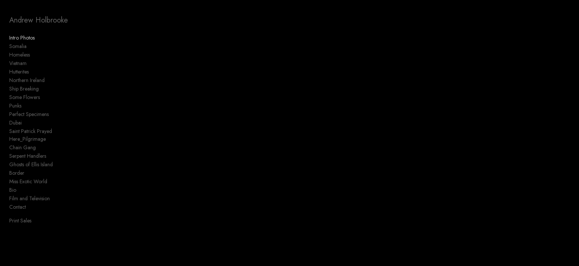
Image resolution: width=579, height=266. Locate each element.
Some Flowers (24, 97)
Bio (12, 190)
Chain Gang (22, 147)
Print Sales (20, 220)
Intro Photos (22, 37)
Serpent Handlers (27, 156)
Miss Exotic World (28, 181)
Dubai (15, 122)
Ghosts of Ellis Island (31, 164)
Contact (17, 207)
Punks (15, 105)
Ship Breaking (24, 88)
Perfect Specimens (29, 114)
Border (16, 173)
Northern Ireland (27, 80)
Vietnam (18, 63)
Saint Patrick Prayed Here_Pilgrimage (30, 135)
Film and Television (29, 198)
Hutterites (19, 71)
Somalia (18, 46)
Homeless (19, 54)
